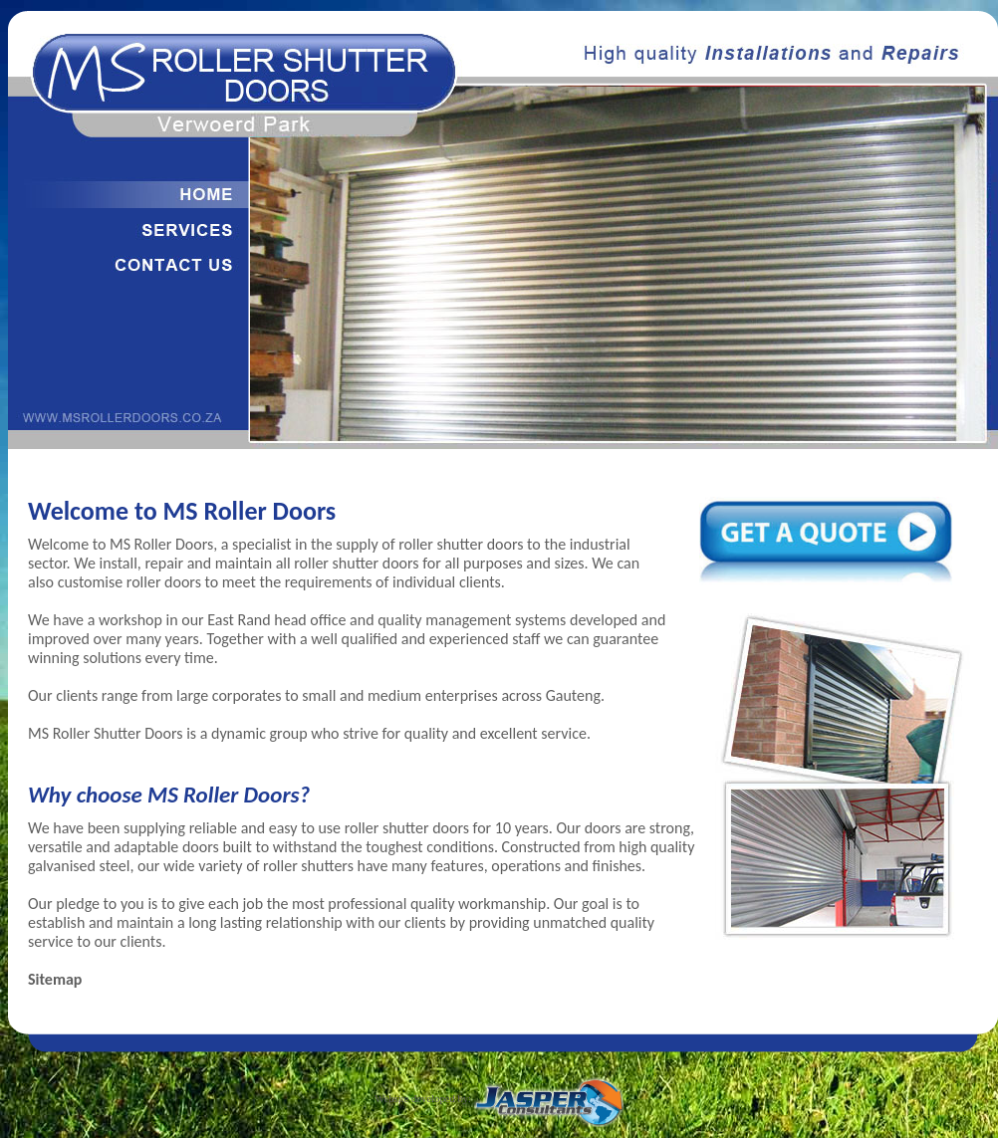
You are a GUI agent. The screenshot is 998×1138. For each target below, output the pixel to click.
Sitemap (55, 979)
